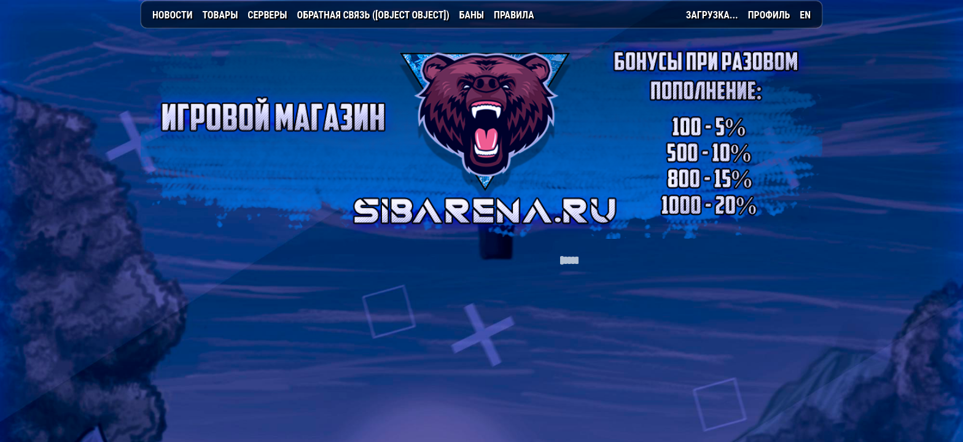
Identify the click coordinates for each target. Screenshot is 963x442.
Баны (471, 15)
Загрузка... (712, 15)
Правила (514, 15)
